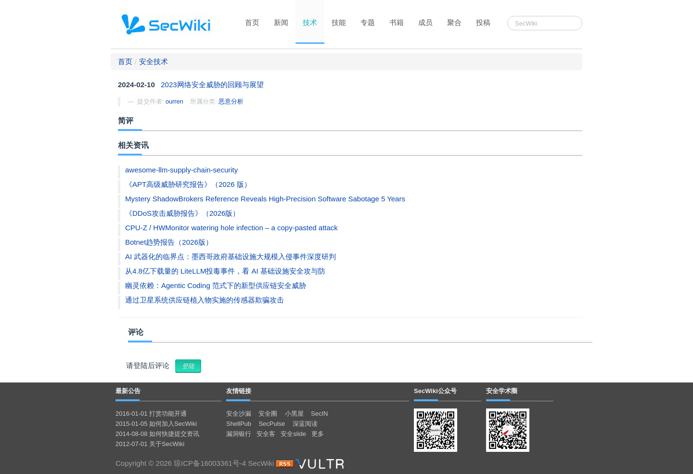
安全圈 (267, 413)
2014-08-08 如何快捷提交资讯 (157, 433)
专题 (367, 22)
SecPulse (271, 423)
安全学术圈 (501, 391)
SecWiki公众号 (435, 391)
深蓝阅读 (305, 423)
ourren (174, 101)
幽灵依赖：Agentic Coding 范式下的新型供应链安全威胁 (215, 285)
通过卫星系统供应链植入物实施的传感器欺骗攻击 (204, 300)
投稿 (483, 22)
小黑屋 (294, 413)
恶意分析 (231, 101)
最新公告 (128, 391)
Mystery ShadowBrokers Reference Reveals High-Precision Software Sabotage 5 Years (265, 199)
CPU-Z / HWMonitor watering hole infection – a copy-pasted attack (231, 228)
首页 (252, 22)
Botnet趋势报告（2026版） (169, 242)
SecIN (319, 413)
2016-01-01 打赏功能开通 (151, 413)
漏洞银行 (238, 433)
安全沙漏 (238, 413)
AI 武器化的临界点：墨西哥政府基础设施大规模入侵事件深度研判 (230, 256)
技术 (310, 22)
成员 (425, 22)
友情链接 (238, 391)
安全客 (266, 433)
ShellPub (238, 423)
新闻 (281, 22)
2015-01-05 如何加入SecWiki (156, 423)
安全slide (293, 433)
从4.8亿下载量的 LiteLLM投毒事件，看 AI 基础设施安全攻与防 (225, 271)
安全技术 (153, 61)
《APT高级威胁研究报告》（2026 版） (188, 184)
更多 (317, 433)
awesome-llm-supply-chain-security (181, 170)
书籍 (396, 22)
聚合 (454, 22)
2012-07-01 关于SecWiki (150, 444)
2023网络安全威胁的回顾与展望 (212, 84)
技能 (339, 22)
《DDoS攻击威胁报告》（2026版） (182, 213)
